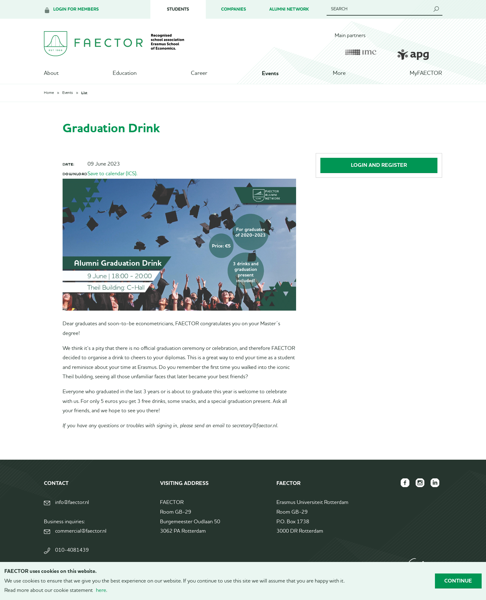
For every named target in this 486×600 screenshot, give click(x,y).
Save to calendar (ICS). (112, 174)
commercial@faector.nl (80, 531)
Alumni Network (289, 9)
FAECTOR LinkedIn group (435, 482)
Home (49, 93)
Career (199, 73)
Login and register (379, 165)
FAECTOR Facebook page (405, 482)
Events (270, 73)
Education (125, 73)
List (84, 93)
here (101, 590)
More (339, 73)
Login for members (76, 9)
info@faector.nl (72, 502)
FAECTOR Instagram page (420, 482)
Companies (233, 9)
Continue (458, 581)
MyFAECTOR (426, 73)
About (51, 73)
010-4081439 (72, 550)
